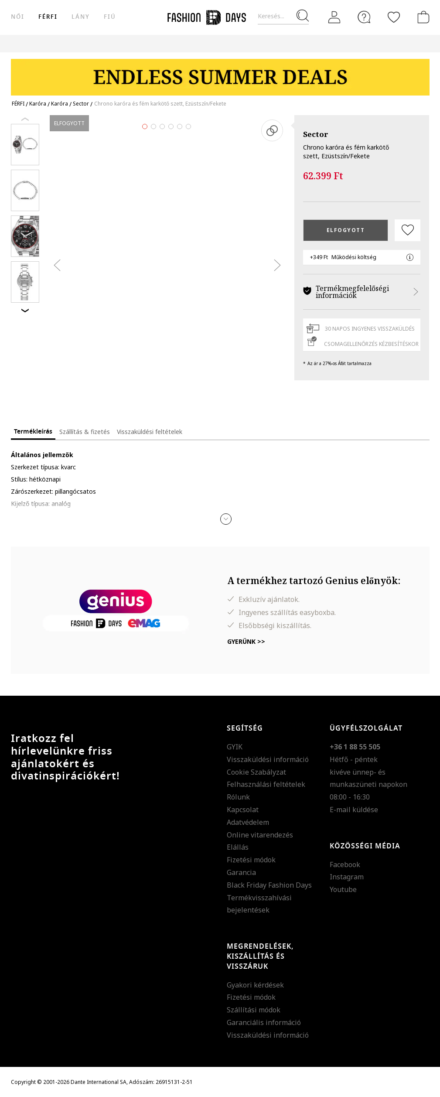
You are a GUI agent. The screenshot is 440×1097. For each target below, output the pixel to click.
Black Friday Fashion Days (269, 885)
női (17, 17)
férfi (48, 17)
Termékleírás (33, 431)
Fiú (110, 17)
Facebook (345, 864)
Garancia (241, 872)
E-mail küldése (354, 809)
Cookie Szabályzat (256, 772)
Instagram (347, 877)
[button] (226, 519)
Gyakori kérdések (255, 985)
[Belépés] (334, 17)
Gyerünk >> (246, 641)
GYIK (234, 747)
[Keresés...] (283, 16)
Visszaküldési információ (268, 759)
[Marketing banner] (220, 73)
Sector (315, 134)
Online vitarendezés (260, 835)
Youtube (343, 889)
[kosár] (422, 17)
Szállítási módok (253, 1010)
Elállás (238, 847)
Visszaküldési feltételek (149, 431)
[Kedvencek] (393, 17)
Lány (81, 17)
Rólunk (238, 797)
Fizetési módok (251, 860)
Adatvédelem (248, 822)
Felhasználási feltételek (266, 784)
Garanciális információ (264, 1022)
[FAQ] (364, 17)
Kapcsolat (243, 809)
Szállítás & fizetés (84, 431)
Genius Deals (313, 43)
